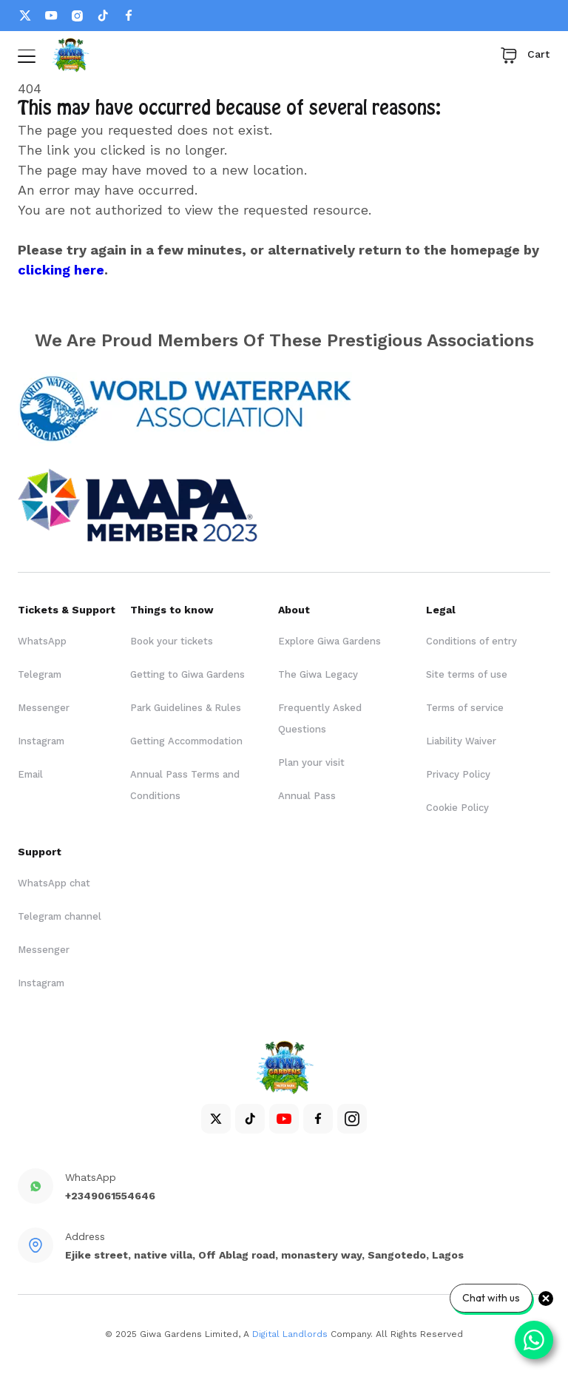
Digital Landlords (290, 1334)
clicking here (61, 269)
